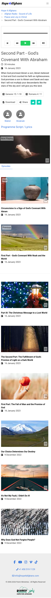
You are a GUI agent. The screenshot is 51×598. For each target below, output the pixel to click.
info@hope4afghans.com (25, 575)
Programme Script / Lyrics (16, 127)
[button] (47, 3)
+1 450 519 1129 (25, 569)
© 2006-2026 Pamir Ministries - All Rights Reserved (25, 582)
